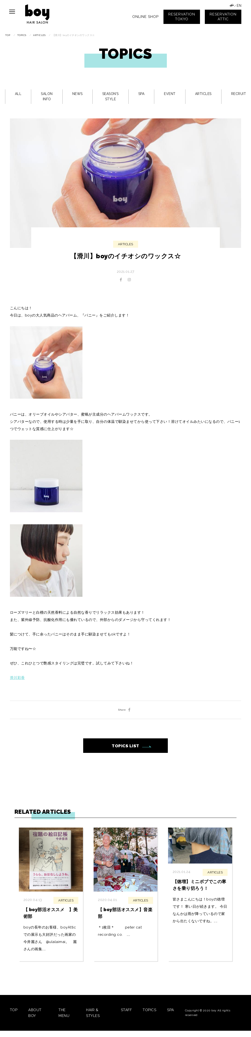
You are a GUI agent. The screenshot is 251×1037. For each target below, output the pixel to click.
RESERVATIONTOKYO (181, 16)
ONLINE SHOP (145, 16)
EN (239, 5)
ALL (18, 94)
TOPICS (149, 1010)
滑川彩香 (17, 678)
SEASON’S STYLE (110, 96)
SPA (141, 94)
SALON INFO (47, 96)
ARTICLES (203, 94)
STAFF (126, 1010)
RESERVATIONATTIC (223, 16)
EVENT (170, 94)
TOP (14, 1010)
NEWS (77, 94)
